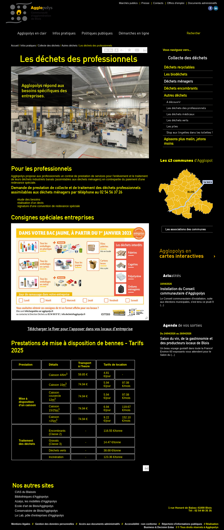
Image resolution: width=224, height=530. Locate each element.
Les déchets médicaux (180, 114)
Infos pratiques (29, 45)
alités (172, 275)
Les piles (172, 126)
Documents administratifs (202, 3)
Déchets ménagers (178, 81)
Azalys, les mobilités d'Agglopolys (36, 501)
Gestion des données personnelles (54, 524)
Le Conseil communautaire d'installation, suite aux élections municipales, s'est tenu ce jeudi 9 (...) (187, 302)
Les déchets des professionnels (186, 108)
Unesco (96, 503)
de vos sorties (182, 325)
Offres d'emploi (175, 3)
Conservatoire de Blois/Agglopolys (36, 510)
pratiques (64, 33)
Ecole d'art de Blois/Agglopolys (34, 506)
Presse (145, 3)
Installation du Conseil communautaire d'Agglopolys (182, 291)
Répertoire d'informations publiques (182, 524)
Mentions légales (20, 524)
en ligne (134, 33)
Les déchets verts (177, 120)
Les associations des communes (185, 229)
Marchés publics (128, 3)
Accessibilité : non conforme (141, 524)
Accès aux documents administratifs (99, 524)
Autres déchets (70, 45)
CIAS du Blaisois (25, 492)
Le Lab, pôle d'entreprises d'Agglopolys (39, 515)
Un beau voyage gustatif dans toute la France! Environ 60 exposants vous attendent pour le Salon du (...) (186, 351)
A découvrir (174, 102)
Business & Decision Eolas (159, 527)
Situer (110, 503)
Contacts (158, 3)
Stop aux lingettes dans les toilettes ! (190, 132)
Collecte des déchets (49, 45)
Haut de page (139, 468)
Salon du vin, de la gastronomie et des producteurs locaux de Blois (186, 340)
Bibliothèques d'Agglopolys (31, 496)
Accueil (10, 33)
